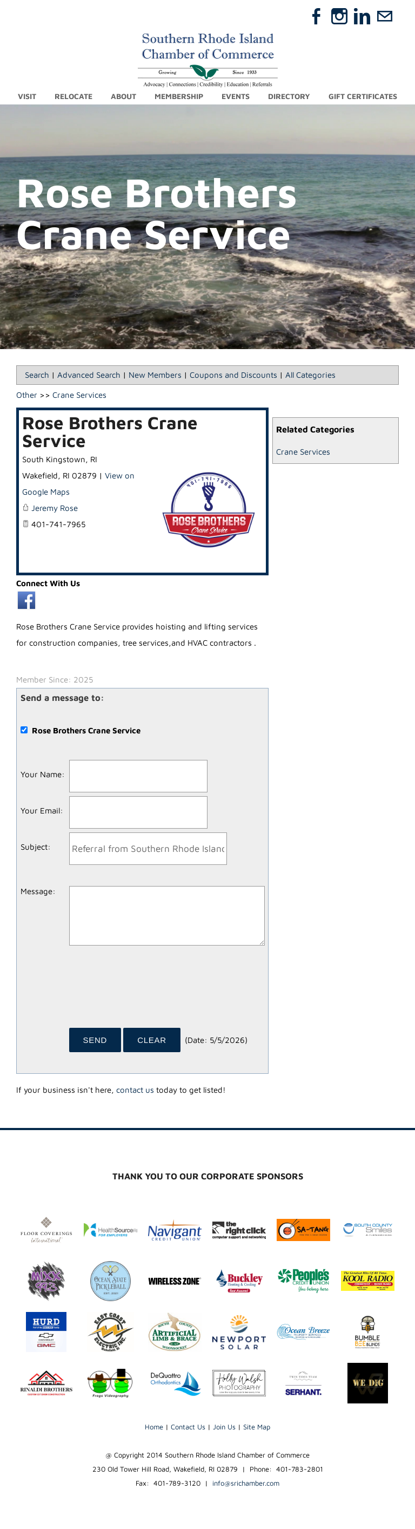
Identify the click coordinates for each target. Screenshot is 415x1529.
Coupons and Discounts (233, 374)
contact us (135, 1089)
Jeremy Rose (54, 508)
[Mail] (385, 16)
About (123, 96)
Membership (179, 96)
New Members (155, 374)
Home (154, 1426)
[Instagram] (339, 16)
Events (236, 96)
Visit (27, 96)
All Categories (310, 374)
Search (37, 374)
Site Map (256, 1426)
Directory (289, 96)
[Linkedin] (362, 16)
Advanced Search (89, 374)
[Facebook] (317, 16)
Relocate (73, 96)
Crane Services (303, 451)
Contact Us (188, 1426)
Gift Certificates (363, 96)
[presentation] (151, 990)
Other (26, 394)
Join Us (224, 1426)
